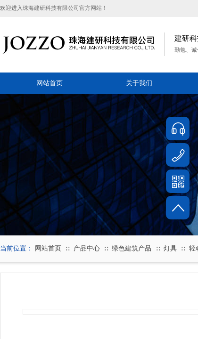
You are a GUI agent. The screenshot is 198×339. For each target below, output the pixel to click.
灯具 (170, 248)
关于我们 (139, 83)
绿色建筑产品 (131, 248)
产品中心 (87, 248)
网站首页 (49, 83)
